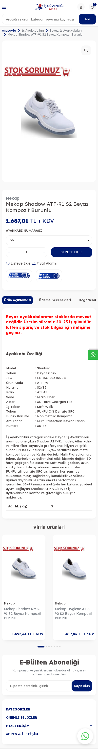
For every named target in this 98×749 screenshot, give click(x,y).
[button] (41, 646)
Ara (87, 19)
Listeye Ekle (18, 263)
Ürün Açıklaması (17, 300)
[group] (49, 111)
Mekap (13, 198)
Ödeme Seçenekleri (55, 300)
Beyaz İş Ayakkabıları (66, 30)
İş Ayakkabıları (33, 30)
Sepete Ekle (71, 252)
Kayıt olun (82, 686)
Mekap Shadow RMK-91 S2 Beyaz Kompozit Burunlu (22, 614)
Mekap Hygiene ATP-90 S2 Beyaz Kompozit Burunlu (73, 614)
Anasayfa (9, 30)
